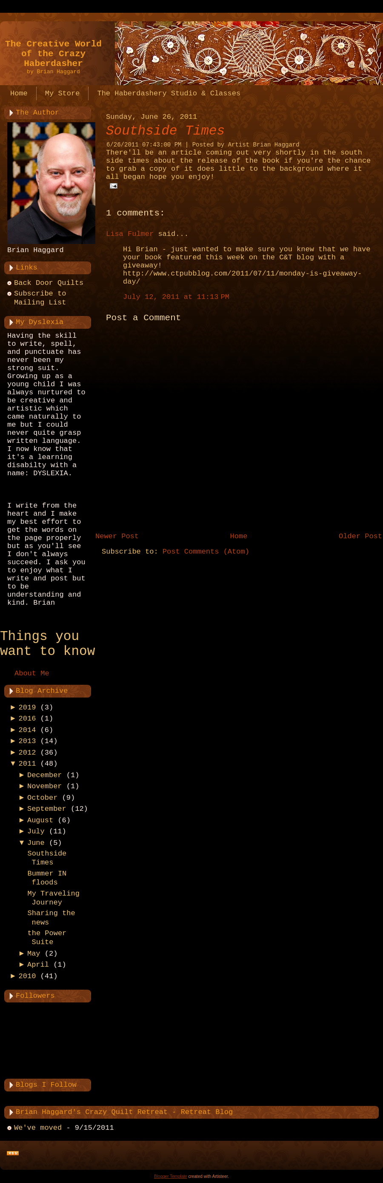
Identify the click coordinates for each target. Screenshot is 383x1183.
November (44, 786)
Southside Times (165, 130)
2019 (27, 707)
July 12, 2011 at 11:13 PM (176, 297)
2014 (27, 730)
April (38, 965)
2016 (27, 719)
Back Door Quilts (48, 283)
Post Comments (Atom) (206, 552)
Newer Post (117, 536)
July (36, 831)
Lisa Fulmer (130, 234)
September (46, 809)
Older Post (360, 536)
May (33, 954)
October (42, 798)
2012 (27, 753)
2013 (27, 741)
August (40, 820)
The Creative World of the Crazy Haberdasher (53, 54)
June (36, 843)
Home (239, 536)
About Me (31, 673)
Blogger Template (170, 1176)
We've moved (38, 1128)
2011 (27, 764)
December (44, 775)
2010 (27, 976)
